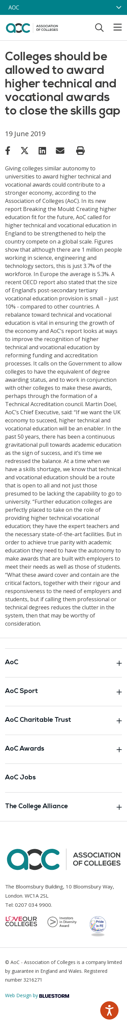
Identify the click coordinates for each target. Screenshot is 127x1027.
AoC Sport (63, 691)
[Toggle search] (99, 27)
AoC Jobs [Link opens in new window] (20, 778)
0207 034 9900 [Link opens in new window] (33, 904)
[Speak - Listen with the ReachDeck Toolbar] (109, 1010)
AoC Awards (63, 749)
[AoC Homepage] (32, 27)
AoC (63, 662)
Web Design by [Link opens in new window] (37, 995)
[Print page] (80, 151)
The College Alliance (63, 806)
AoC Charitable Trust (63, 720)
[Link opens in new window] (7, 150)
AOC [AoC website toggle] (13, 7)
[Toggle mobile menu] (113, 27)
